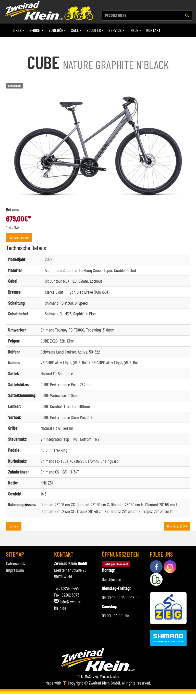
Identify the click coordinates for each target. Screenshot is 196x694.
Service (116, 30)
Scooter (95, 30)
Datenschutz (16, 563)
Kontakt (153, 30)
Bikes (18, 30)
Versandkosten (109, 676)
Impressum (15, 570)
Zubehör (57, 30)
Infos (135, 30)
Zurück (13, 526)
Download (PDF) (177, 526)
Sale (76, 30)
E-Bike (36, 30)
